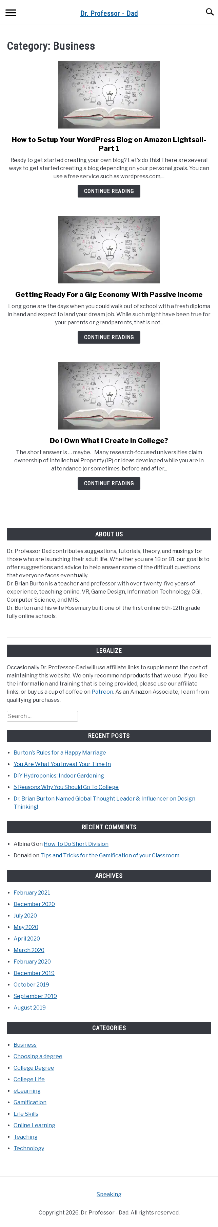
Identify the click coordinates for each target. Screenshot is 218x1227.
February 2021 (32, 892)
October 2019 (31, 984)
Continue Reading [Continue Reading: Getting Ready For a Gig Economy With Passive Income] (109, 337)
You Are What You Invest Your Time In (62, 764)
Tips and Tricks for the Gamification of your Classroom (109, 855)
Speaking (109, 1194)
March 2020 (29, 950)
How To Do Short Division (76, 844)
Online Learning (34, 1125)
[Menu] (11, 13)
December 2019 (34, 973)
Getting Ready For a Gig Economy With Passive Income (109, 295)
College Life (29, 1079)
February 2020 (32, 961)
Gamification (30, 1102)
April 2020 (27, 938)
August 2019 (30, 1007)
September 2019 (35, 996)
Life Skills (26, 1114)
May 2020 (26, 927)
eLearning (27, 1091)
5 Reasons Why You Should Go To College (66, 787)
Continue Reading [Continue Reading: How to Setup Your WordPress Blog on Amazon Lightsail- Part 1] (109, 191)
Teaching (26, 1137)
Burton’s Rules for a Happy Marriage (60, 752)
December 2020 (34, 904)
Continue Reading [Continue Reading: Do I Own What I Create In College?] (109, 483)
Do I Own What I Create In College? (109, 441)
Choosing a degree (38, 1056)
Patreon (102, 692)
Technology (29, 1148)
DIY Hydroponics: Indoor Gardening (59, 775)
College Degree (34, 1068)
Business (25, 1045)
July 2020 (25, 915)
